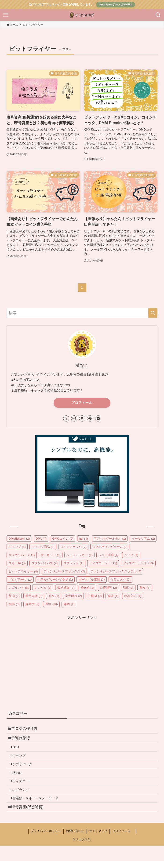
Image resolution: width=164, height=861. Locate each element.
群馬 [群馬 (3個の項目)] (14, 604)
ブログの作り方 (26, 729)
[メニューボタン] (6, 15)
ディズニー (23, 791)
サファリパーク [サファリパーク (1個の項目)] (22, 555)
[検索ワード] (82, 313)
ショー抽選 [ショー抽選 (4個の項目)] (108, 555)
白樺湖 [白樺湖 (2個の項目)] (95, 596)
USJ (18, 751)
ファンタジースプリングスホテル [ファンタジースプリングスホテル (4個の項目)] (116, 571)
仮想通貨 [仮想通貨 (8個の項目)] (65, 587)
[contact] (98, 418)
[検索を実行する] (152, 313)
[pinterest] (90, 418)
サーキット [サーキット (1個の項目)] (51, 555)
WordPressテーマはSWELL (115, 4)
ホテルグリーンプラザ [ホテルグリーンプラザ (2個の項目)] (55, 579)
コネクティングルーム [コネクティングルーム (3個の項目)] (110, 547)
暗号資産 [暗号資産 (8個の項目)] (34, 596)
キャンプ (21, 761)
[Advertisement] (82, 653)
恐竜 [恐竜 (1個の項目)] (128, 587)
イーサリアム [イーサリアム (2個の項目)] (143, 538)
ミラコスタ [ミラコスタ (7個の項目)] (121, 579)
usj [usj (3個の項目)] (83, 538)
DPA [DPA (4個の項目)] (41, 538)
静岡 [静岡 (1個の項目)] (69, 604)
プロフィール (81, 402)
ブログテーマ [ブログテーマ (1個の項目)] (20, 579)
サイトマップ (98, 846)
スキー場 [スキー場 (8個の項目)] (17, 563)
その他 (20, 781)
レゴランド (23, 801)
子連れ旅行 (22, 740)
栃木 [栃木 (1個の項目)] (53, 596)
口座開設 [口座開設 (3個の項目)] (108, 587)
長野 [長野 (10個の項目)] (51, 604)
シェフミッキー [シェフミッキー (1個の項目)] (79, 555)
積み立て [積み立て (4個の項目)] (132, 596)
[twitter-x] (66, 418)
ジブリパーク (25, 771)
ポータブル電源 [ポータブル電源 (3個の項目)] (92, 579)
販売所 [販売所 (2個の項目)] (33, 604)
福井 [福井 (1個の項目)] (113, 596)
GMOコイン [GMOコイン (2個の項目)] (62, 538)
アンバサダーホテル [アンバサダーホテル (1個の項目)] (110, 538)
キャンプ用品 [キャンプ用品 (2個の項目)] (43, 547)
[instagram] (74, 418)
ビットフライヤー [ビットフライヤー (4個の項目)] (23, 571)
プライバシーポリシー (46, 846)
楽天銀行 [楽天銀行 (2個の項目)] (73, 596)
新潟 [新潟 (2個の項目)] (14, 596)
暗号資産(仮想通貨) (29, 822)
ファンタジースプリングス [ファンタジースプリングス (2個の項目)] (64, 571)
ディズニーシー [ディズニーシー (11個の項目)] (103, 563)
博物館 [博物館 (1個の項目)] (87, 587)
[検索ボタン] (158, 15)
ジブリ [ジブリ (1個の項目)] (131, 555)
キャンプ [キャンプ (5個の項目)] (17, 547)
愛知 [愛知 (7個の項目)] (144, 587)
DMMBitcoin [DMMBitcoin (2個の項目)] (19, 538)
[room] (82, 418)
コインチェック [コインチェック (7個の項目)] (73, 547)
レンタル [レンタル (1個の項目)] (43, 587)
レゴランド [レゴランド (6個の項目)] (19, 587)
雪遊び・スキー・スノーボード (38, 811)
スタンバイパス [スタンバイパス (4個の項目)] (45, 563)
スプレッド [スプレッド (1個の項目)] (73, 563)
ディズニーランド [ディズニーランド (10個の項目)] (138, 563)
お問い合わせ (75, 846)
